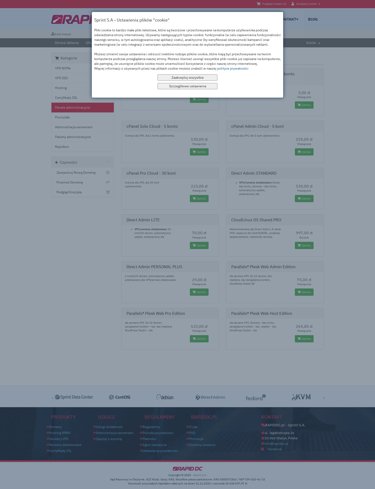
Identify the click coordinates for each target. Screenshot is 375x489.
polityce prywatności (232, 68)
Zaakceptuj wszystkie (187, 77)
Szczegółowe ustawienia (187, 86)
